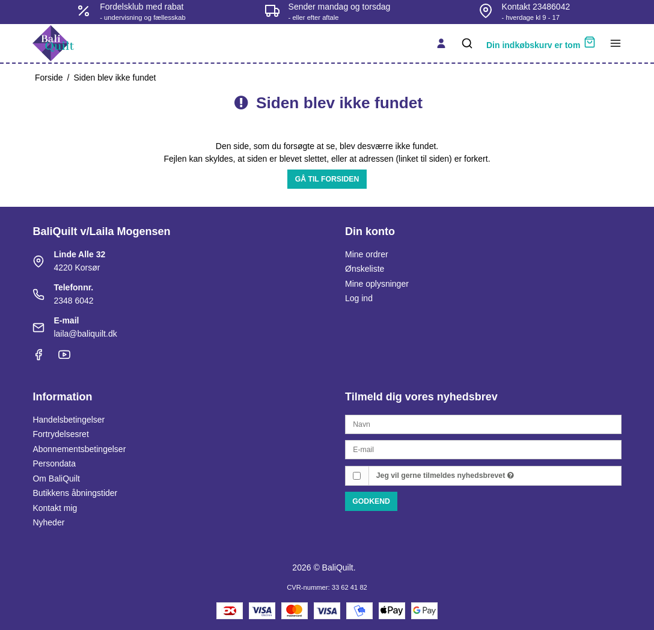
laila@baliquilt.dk (85, 333)
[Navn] (483, 424)
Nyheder (48, 522)
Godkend (371, 501)
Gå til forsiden (327, 179)
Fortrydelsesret (60, 434)
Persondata (54, 463)
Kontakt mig (54, 508)
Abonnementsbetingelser (79, 449)
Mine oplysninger (377, 284)
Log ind (359, 298)
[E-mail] (483, 449)
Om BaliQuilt (56, 478)
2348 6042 (73, 300)
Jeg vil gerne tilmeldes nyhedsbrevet (445, 475)
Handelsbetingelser (68, 419)
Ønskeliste (364, 269)
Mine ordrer (366, 254)
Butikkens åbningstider (74, 493)
